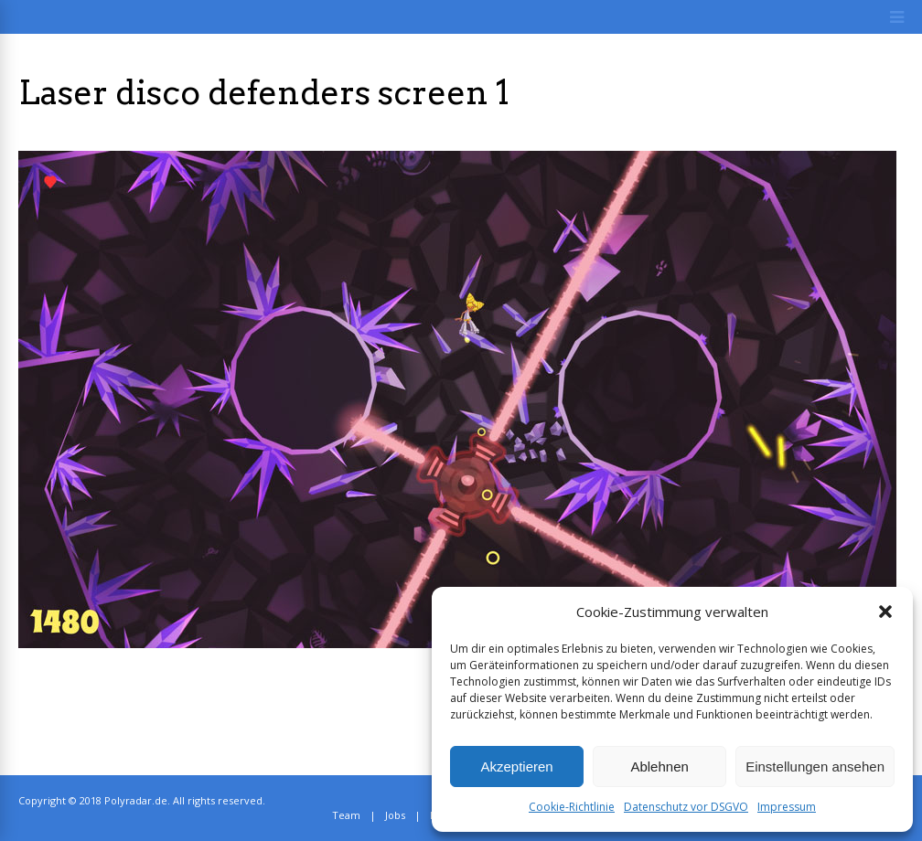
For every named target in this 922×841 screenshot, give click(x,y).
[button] (885, 611)
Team (346, 815)
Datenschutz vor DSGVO (686, 806)
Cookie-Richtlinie (572, 806)
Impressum (786, 806)
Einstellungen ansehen (814, 766)
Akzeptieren (516, 766)
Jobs (395, 815)
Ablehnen (659, 766)
